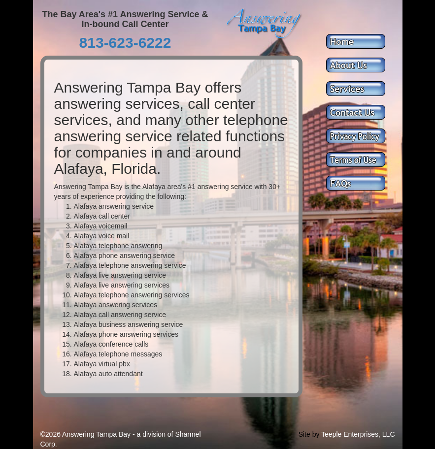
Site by (309, 434)
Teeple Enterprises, (350, 434)
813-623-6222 (125, 42)
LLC (388, 434)
